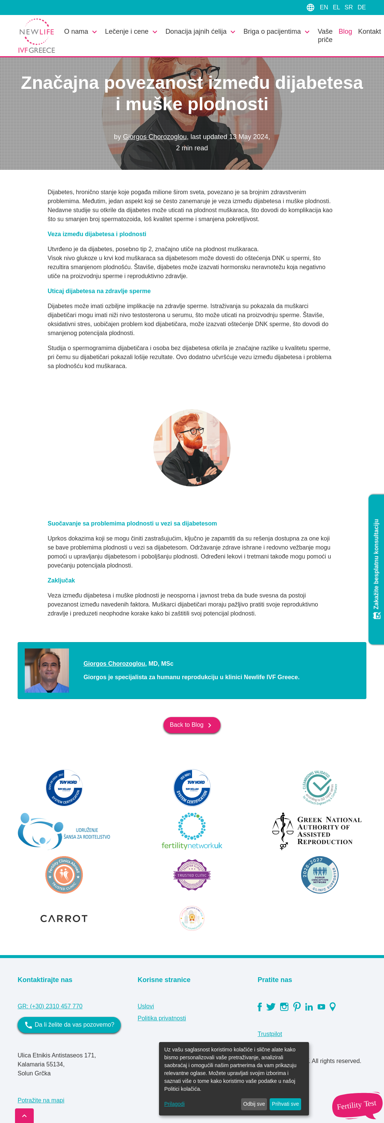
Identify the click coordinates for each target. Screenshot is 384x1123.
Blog (345, 31)
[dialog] (234, 1079)
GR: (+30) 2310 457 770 (50, 1006)
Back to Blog (192, 725)
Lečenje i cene (132, 31)
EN (325, 7)
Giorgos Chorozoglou (155, 137)
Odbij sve (254, 1104)
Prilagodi (174, 1104)
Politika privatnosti (162, 1018)
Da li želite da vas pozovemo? (69, 1025)
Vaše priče (325, 35)
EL (337, 7)
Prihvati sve (285, 1104)
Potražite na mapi (41, 1100)
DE (361, 7)
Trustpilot (270, 1034)
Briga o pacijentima (277, 31)
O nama (81, 31)
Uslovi (146, 1006)
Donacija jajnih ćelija (201, 31)
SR (350, 7)
